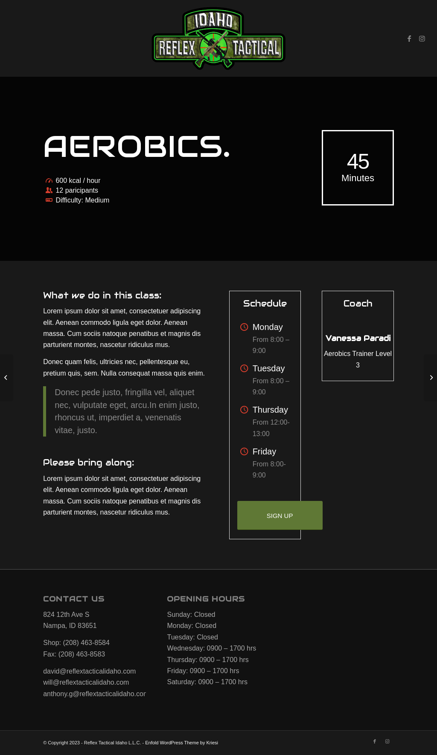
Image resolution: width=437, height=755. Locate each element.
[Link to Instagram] (422, 38)
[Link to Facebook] (409, 38)
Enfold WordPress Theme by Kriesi (181, 742)
